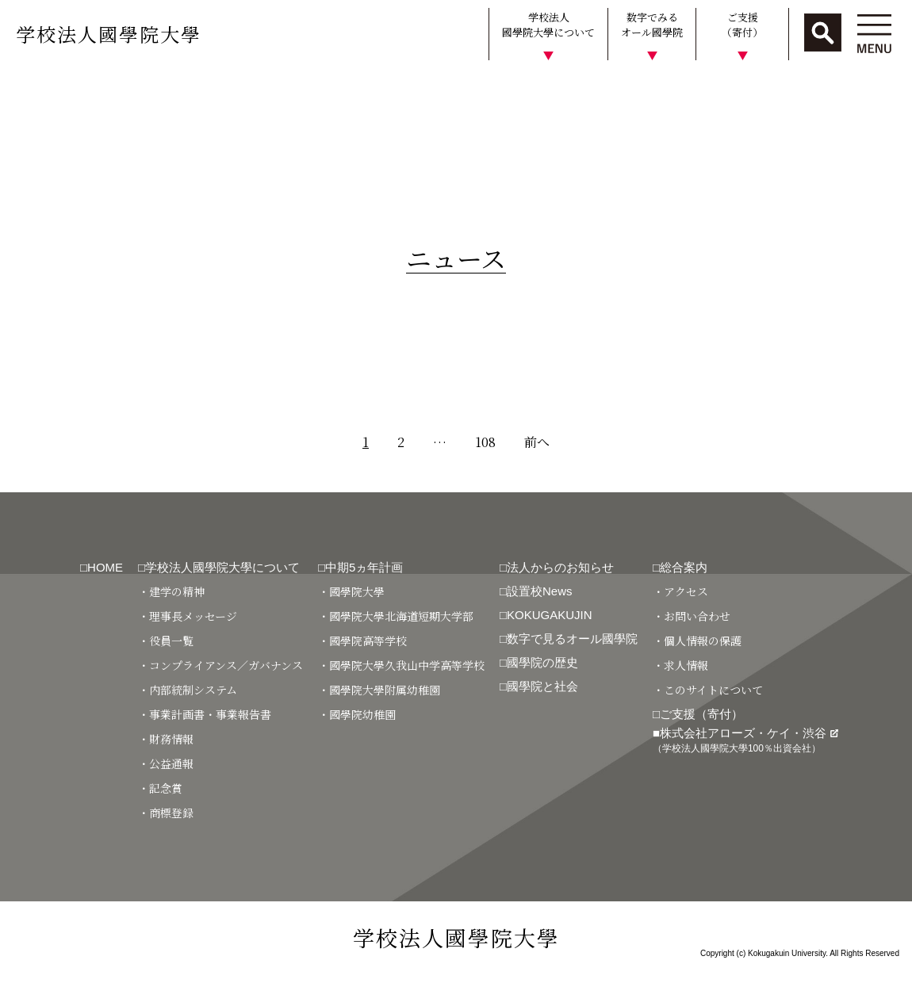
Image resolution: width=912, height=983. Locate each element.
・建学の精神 (171, 591)
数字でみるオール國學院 (652, 25)
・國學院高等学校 (362, 640)
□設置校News (536, 591)
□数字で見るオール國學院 (569, 638)
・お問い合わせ (691, 616)
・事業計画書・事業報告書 (204, 714)
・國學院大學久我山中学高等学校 (401, 665)
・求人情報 (680, 665)
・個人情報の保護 (697, 640)
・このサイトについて (708, 690)
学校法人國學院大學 (108, 34)
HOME (26, 90)
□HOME (101, 567)
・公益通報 (166, 763)
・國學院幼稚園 (357, 714)
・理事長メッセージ (187, 616)
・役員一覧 (166, 640)
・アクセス (680, 591)
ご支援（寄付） (742, 25)
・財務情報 (166, 739)
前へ (537, 442)
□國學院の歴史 (539, 662)
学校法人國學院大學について (548, 25)
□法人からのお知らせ (557, 567)
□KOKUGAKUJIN (546, 615)
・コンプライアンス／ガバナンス (220, 665)
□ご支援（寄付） (698, 714)
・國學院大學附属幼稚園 (379, 690)
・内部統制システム (187, 690)
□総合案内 (680, 567)
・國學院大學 (351, 591)
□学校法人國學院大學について (219, 567)
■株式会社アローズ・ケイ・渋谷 (745, 740)
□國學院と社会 (539, 686)
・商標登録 (166, 812)
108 (485, 442)
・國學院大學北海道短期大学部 (395, 616)
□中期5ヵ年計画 (360, 567)
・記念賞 (160, 788)
